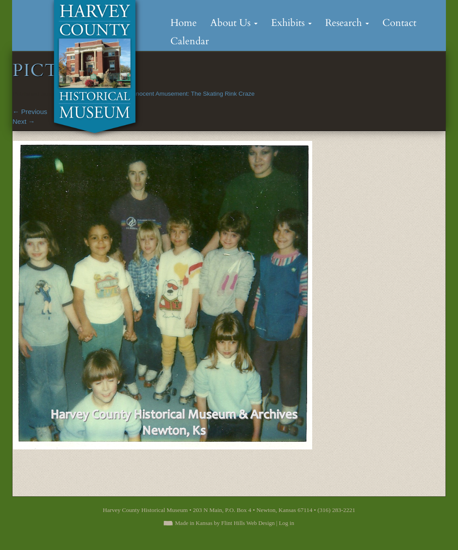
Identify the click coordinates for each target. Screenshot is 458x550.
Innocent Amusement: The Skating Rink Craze (193, 93)
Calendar (189, 41)
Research (347, 23)
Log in (286, 523)
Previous (30, 111)
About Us (234, 23)
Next (24, 121)
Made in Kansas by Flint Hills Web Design (225, 523)
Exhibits (291, 23)
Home (183, 23)
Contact (399, 23)
